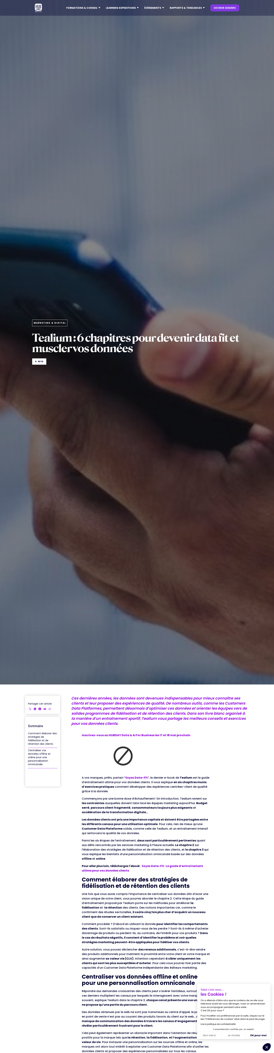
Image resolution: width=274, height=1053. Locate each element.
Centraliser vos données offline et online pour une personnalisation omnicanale (39, 757)
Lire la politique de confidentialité (218, 1024)
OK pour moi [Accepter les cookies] (258, 1035)
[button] (83, 8)
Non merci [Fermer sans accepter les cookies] (209, 1035)
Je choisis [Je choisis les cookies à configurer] (234, 1035)
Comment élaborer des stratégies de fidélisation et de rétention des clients (42, 739)
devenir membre (225, 8)
